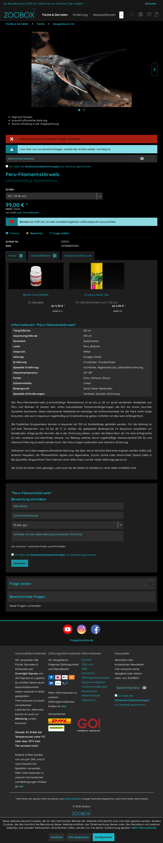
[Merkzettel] (149, 14)
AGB (84, 668)
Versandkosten (72, 798)
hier (21, 786)
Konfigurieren (103, 837)
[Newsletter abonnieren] (144, 688)
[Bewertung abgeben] (67, 525)
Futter (16, 255)
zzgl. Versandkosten (28, 212)
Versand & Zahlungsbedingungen (95, 675)
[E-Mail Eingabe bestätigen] (142, 158)
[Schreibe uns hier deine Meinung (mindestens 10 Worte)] (67, 536)
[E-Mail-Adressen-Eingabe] (66, 158)
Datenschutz (89, 691)
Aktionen (150, 3)
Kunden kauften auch (77, 255)
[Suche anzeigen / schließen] (132, 14)
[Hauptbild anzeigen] (79, 110)
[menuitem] (141, 14)
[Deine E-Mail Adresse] (128, 688)
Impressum (89, 700)
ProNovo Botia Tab (97, 294)
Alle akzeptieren (78, 837)
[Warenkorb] (157, 14)
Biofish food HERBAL (36, 294)
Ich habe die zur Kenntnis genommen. (50, 166)
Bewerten (34, 233)
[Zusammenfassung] (67, 515)
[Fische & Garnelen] (55, 14)
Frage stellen (60, 233)
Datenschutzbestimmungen (42, 166)
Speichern (20, 563)
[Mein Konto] (141, 14)
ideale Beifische (44, 255)
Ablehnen (57, 837)
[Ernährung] (80, 14)
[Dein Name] (67, 506)
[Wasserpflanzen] (104, 14)
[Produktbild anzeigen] (84, 110)
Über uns (87, 664)
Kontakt (87, 659)
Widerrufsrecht (91, 695)
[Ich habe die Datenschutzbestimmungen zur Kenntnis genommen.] (7, 166)
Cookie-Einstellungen (94, 686)
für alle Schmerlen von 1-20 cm (97, 302)
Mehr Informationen (144, 827)
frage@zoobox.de (81, 640)
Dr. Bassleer (36, 302)
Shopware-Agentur (93, 682)
